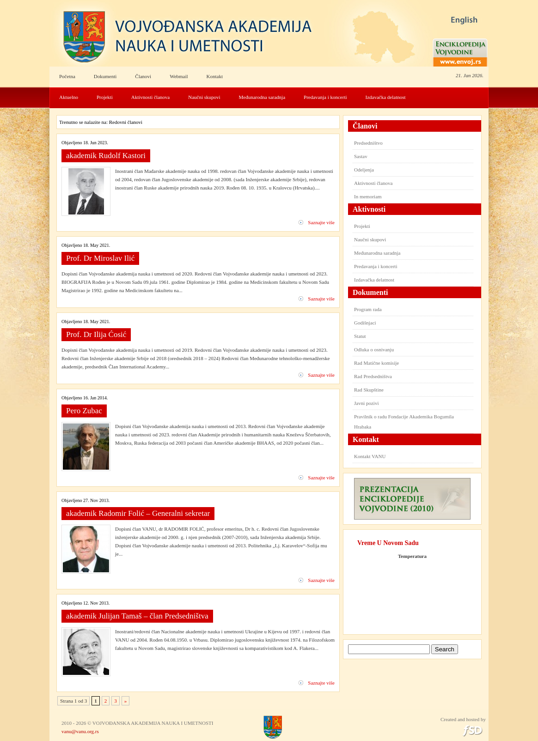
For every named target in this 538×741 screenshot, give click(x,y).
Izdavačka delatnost (386, 97)
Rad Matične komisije (376, 363)
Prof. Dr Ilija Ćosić (96, 334)
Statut (360, 336)
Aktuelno (68, 97)
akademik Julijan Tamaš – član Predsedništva (137, 616)
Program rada (368, 309)
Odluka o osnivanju (374, 349)
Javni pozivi (366, 403)
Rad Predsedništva (373, 376)
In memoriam (368, 196)
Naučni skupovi (204, 97)
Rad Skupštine (369, 389)
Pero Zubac (84, 410)
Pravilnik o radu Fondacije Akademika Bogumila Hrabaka (404, 421)
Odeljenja (364, 169)
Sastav (360, 156)
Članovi (143, 76)
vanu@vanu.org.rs (80, 731)
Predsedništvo (368, 143)
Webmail (179, 76)
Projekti (105, 97)
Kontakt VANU (369, 456)
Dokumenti (105, 76)
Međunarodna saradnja (262, 97)
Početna (67, 76)
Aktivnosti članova (150, 97)
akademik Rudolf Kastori (106, 155)
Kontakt (215, 76)
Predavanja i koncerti (325, 97)
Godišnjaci (365, 322)
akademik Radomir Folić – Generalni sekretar (138, 513)
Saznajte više (321, 222)
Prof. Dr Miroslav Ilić (100, 258)
